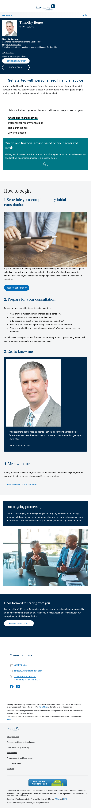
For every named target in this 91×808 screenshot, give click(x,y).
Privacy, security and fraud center (20, 758)
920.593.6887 (8, 53)
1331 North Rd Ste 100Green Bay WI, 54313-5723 (27, 678)
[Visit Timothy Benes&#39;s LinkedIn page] (18, 686)
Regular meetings (18, 127)
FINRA (57, 799)
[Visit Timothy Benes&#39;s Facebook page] (12, 686)
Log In (84, 15)
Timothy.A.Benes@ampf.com (14, 56)
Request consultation (16, 287)
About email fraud (14, 763)
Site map (10, 769)
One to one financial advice (23, 117)
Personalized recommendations (25, 122)
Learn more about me (19, 445)
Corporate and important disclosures (21, 742)
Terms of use (12, 753)
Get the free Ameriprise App (47, 782)
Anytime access (17, 132)
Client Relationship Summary (18, 747)
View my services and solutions (21, 484)
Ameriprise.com (13, 737)
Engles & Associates (11, 44)
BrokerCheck (43, 707)
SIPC (65, 799)
